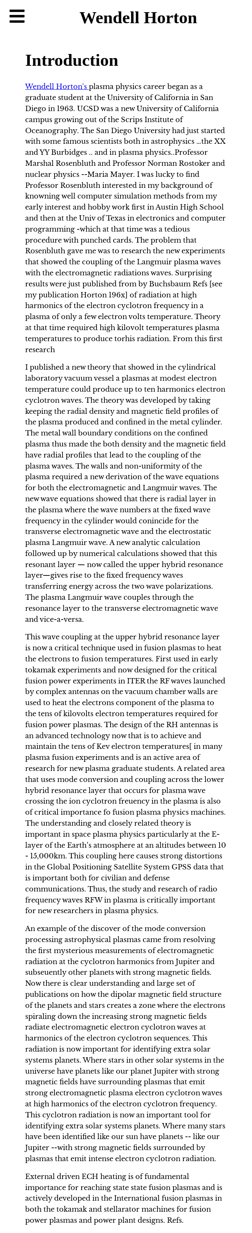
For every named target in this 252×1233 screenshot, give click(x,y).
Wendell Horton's (57, 87)
